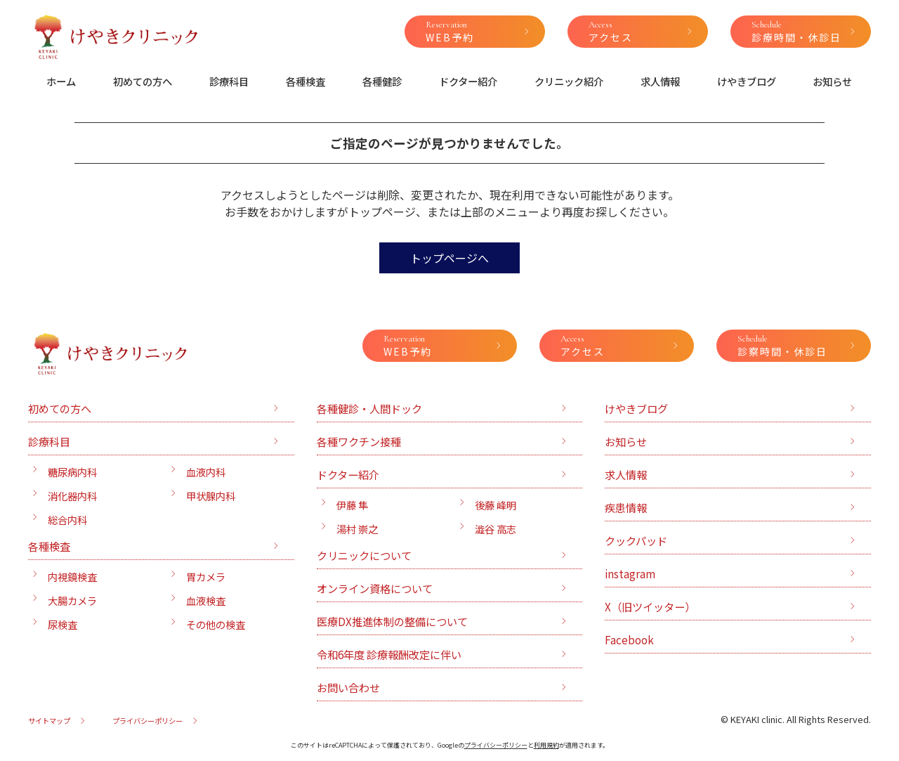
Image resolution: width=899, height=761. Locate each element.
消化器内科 (72, 495)
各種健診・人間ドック (369, 408)
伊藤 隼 (352, 504)
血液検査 (205, 600)
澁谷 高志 (495, 528)
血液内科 (205, 471)
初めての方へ (142, 81)
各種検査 (305, 81)
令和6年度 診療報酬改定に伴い (389, 654)
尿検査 (62, 624)
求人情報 (660, 81)
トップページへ (449, 257)
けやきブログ (746, 81)
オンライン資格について (375, 588)
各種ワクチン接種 (359, 441)
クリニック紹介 (568, 81)
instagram (630, 573)
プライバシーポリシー (147, 720)
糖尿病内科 (72, 471)
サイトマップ (49, 720)
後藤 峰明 (495, 504)
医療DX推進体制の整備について (392, 621)
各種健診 (382, 81)
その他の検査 (215, 624)
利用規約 (546, 745)
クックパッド (636, 540)
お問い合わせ (348, 687)
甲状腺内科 (210, 495)
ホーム (61, 81)
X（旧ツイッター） (650, 606)
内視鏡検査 (72, 576)
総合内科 (67, 519)
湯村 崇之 (357, 528)
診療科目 (229, 81)
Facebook (629, 639)
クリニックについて (364, 555)
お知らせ (832, 81)
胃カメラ (205, 576)
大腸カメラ (72, 600)
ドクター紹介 (468, 81)
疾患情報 (626, 507)
